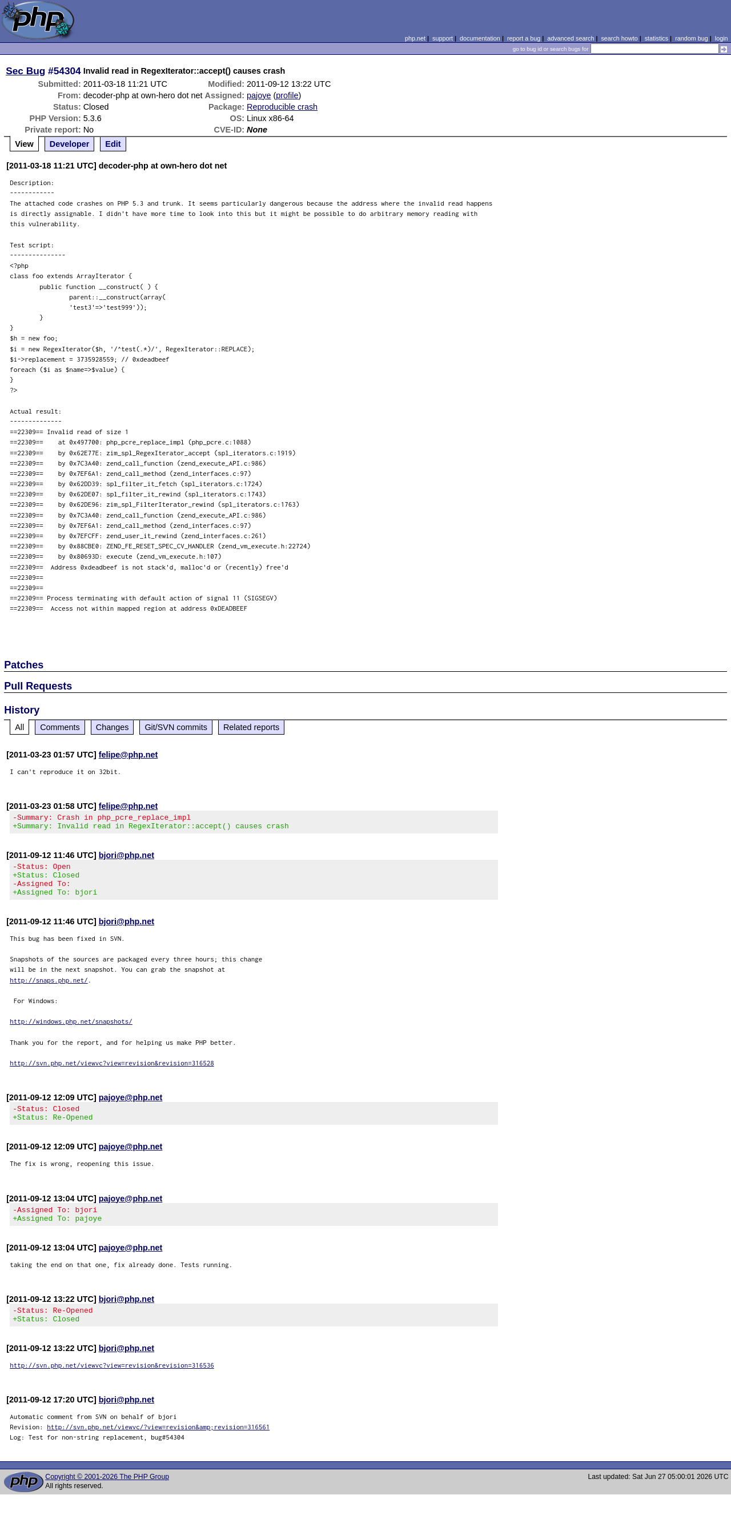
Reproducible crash (282, 106)
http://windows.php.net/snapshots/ (71, 1031)
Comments (60, 727)
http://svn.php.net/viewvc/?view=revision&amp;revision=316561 (158, 1447)
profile (287, 95)
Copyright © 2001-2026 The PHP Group (107, 1497)
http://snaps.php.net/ (49, 990)
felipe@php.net (128, 754)
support (442, 38)
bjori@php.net (126, 858)
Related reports (251, 727)
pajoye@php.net (131, 1107)
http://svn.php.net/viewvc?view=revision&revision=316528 (112, 1073)
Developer (70, 144)
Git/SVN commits (175, 727)
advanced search (570, 38)
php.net (415, 38)
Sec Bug (25, 71)
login (721, 38)
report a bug (523, 38)
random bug (691, 38)
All (19, 727)
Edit (113, 144)
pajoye (259, 95)
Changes (112, 727)
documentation (480, 38)
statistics (656, 38)
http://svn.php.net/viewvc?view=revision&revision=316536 (112, 1385)
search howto (619, 38)
